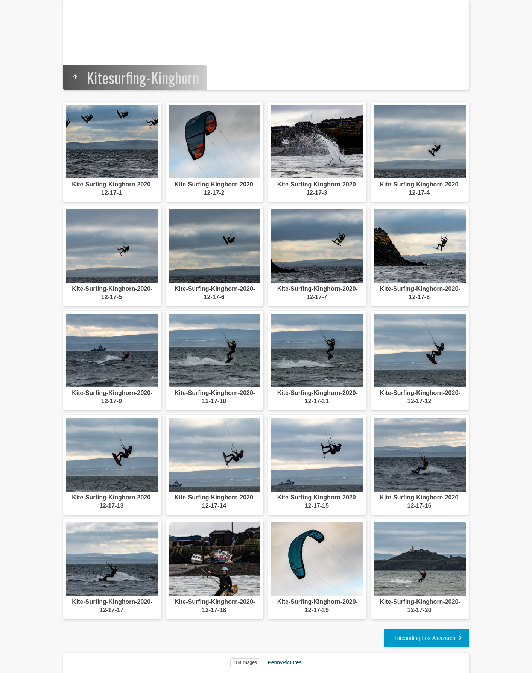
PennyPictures (284, 662)
